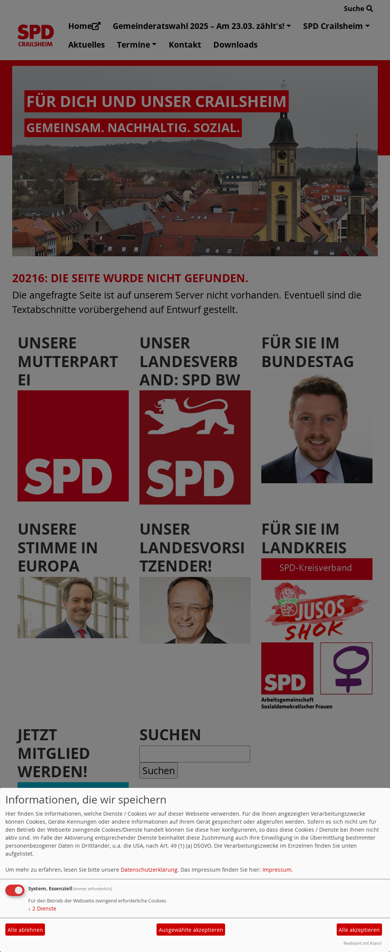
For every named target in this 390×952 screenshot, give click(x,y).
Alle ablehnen (25, 929)
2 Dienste (42, 908)
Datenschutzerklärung (149, 869)
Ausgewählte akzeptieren (191, 929)
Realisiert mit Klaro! (363, 943)
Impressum (276, 869)
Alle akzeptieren (359, 929)
